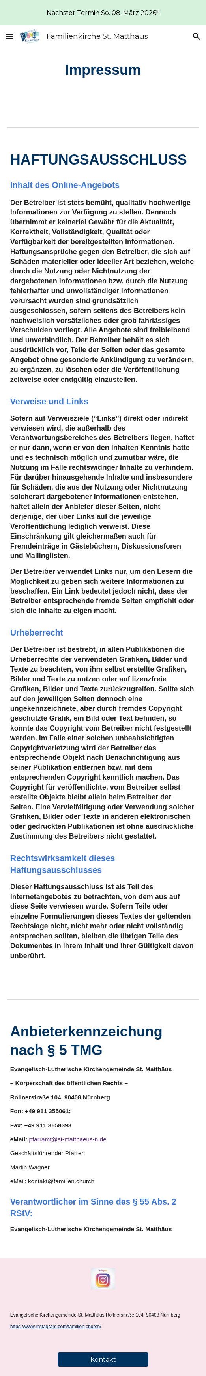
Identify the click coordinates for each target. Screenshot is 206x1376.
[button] (9, 36)
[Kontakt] (103, 1359)
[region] (103, 12)
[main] (103, 70)
